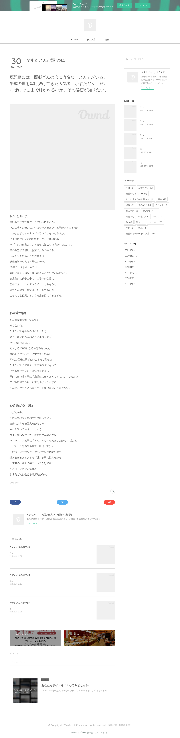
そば (130, 188)
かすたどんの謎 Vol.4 (20, 603)
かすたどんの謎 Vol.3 (20, 575)
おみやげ (132, 211)
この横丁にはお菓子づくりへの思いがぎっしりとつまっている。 (36, 553)
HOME (74, 39)
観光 (130, 216)
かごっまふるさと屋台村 (139, 199)
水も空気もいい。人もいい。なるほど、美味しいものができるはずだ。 (39, 581)
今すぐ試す (124, 5)
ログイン (143, 5)
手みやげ (144, 205)
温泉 (130, 205)
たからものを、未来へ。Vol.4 (154, 148)
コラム (157, 216)
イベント (161, 205)
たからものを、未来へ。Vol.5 (154, 162)
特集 (107, 39)
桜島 (142, 228)
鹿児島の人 (150, 211)
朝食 (162, 199)
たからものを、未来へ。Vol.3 (154, 135)
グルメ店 (91, 39)
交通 (130, 228)
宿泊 (140, 222)
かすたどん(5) (14, 483)
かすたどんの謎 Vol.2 (20, 547)
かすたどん (145, 188)
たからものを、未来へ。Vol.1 (154, 107)
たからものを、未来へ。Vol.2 (154, 121)
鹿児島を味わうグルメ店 (140, 233)
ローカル (155, 222)
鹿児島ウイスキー (136, 193)
